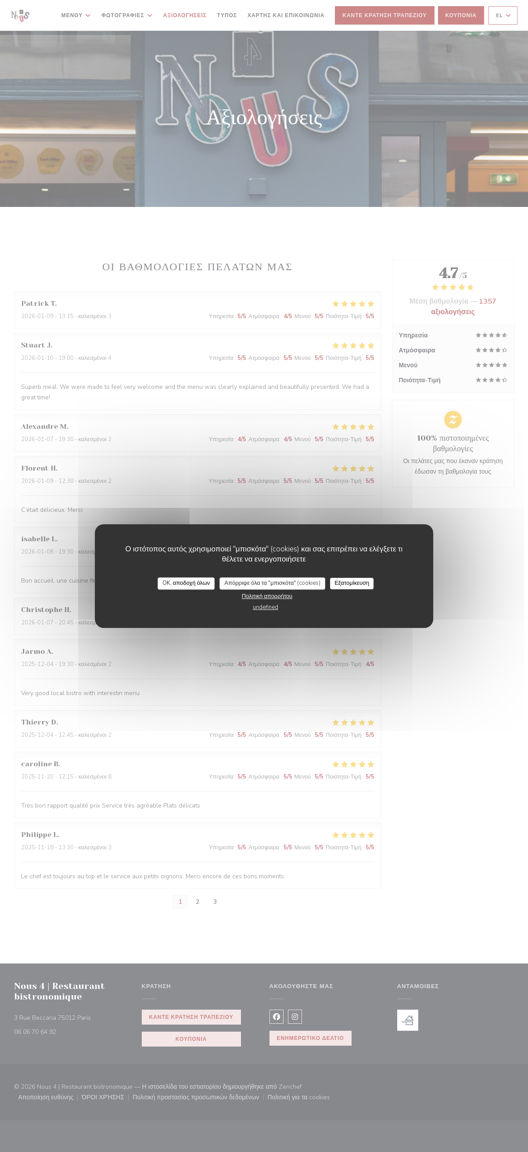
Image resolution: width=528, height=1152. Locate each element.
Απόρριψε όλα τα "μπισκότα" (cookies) (272, 583)
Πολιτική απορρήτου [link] (267, 596)
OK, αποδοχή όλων (186, 583)
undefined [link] (265, 607)
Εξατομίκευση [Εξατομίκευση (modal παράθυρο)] (351, 583)
